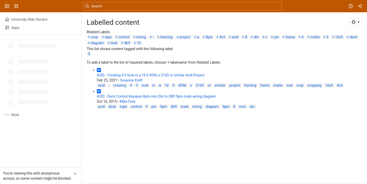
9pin (163, 107)
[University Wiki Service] (23, 6)
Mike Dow (127, 101)
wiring (141, 37)
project (184, 37)
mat (289, 85)
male (185, 107)
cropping (314, 85)
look (114, 43)
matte (315, 37)
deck (353, 37)
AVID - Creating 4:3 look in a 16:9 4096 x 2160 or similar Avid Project (150, 75)
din (256, 37)
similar (220, 85)
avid (235, 37)
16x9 (339, 37)
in (153, 85)
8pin (209, 37)
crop (94, 37)
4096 (182, 85)
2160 (200, 85)
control (124, 37)
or (209, 85)
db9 (127, 43)
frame (290, 37)
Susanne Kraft (131, 80)
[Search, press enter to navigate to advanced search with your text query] (182, 6)
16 (139, 43)
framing (166, 37)
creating (119, 85)
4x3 (222, 37)
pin (276, 37)
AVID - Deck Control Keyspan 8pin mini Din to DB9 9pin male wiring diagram (156, 96)
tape (108, 37)
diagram (97, 43)
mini (242, 107)
